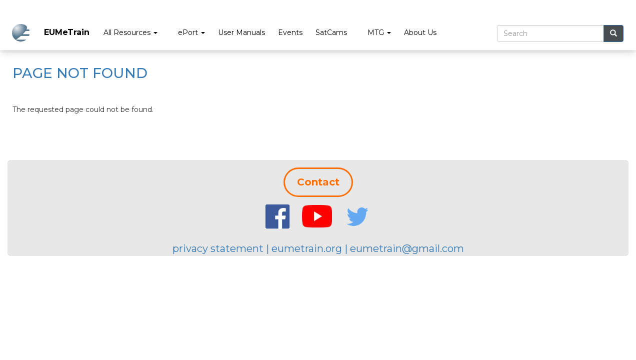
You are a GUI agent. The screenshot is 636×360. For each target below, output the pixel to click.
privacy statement (218, 248)
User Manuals (241, 32)
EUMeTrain (67, 32)
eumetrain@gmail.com (407, 248)
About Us (420, 32)
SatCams (331, 32)
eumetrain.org (307, 248)
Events (290, 32)
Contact (318, 182)
